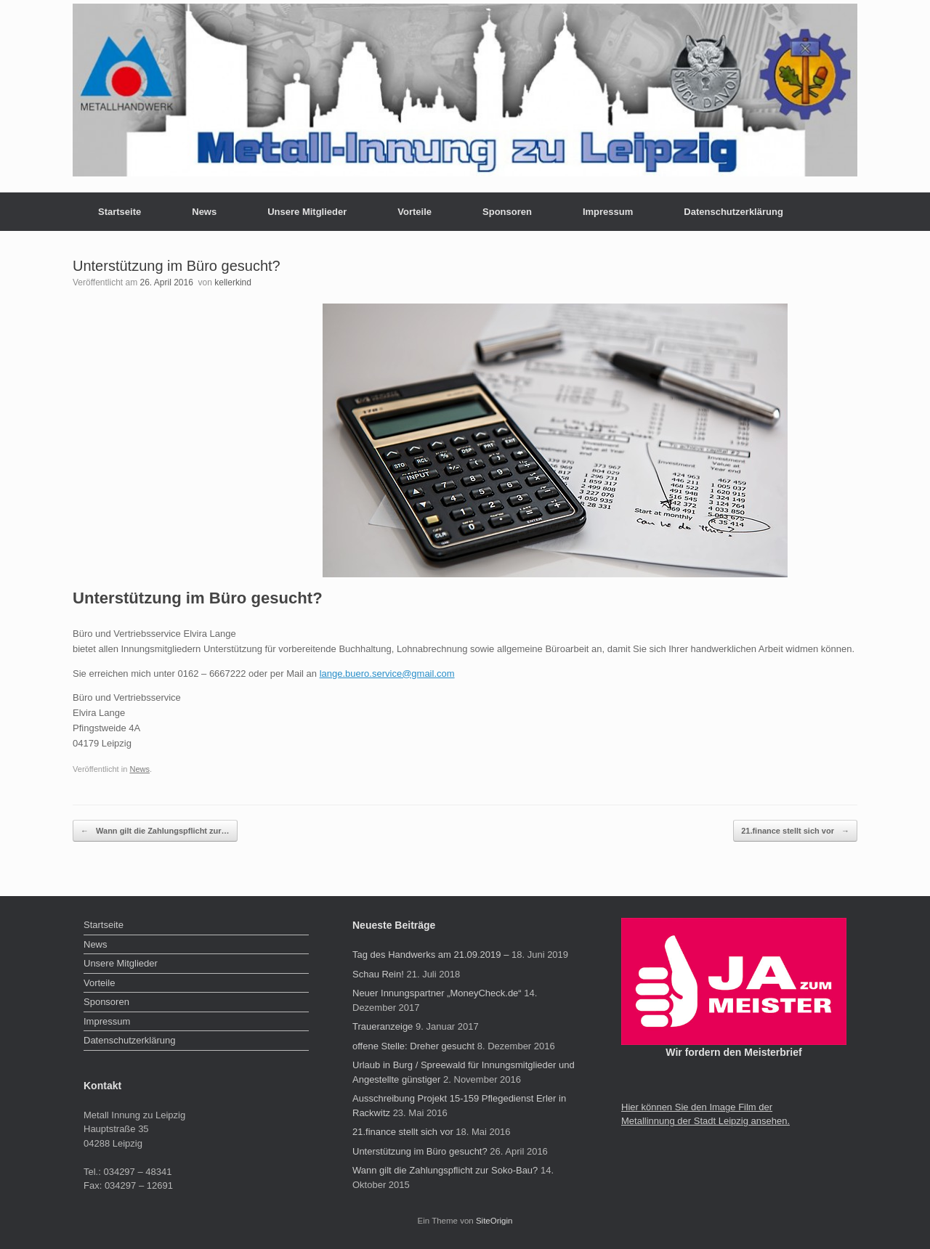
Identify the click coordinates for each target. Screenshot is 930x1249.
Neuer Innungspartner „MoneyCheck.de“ (437, 993)
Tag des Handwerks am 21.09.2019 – (430, 954)
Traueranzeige (382, 1026)
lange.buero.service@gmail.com (387, 673)
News (204, 211)
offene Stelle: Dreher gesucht (413, 1046)
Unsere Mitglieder (307, 211)
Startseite (119, 211)
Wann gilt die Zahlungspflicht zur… (155, 831)
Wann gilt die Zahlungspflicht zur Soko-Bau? (445, 1170)
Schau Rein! (378, 974)
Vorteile (414, 211)
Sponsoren (507, 211)
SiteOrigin (494, 1220)
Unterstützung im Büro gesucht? (420, 1151)
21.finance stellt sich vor (795, 831)
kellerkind (232, 282)
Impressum (608, 211)
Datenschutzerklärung (733, 211)
